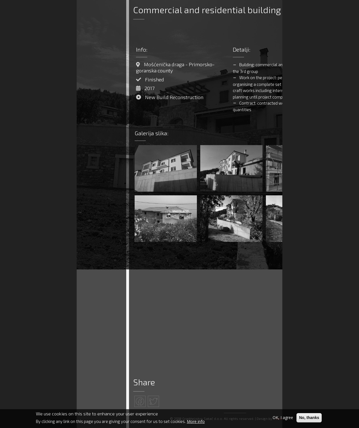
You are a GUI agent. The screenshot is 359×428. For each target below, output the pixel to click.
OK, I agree (283, 417)
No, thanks (309, 418)
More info (196, 421)
